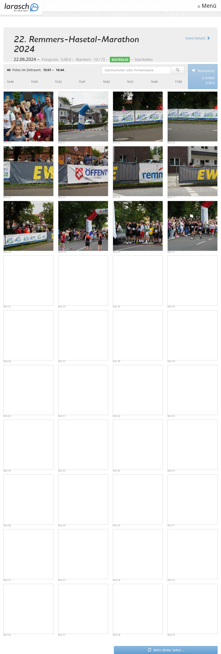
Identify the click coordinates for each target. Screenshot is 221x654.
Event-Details (197, 38)
